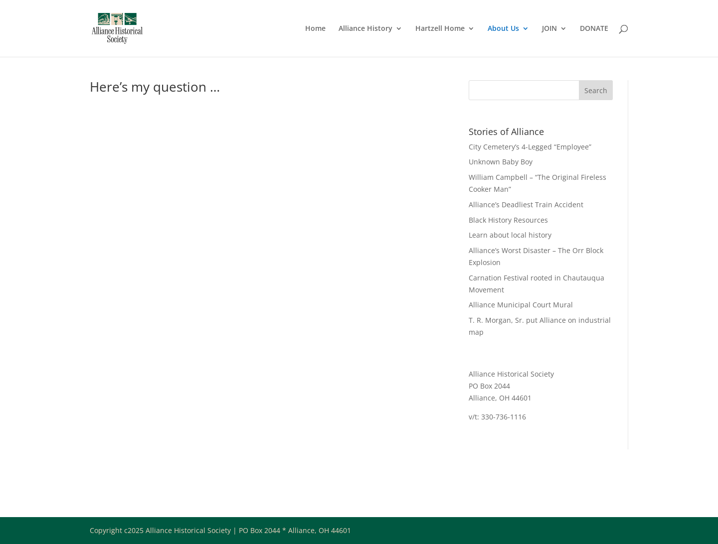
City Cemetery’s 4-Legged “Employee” (530, 146)
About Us (503, 29)
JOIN (549, 29)
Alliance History (365, 29)
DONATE (594, 29)
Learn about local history (510, 235)
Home (315, 29)
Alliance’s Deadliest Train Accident (526, 204)
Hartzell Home (440, 29)
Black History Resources (508, 220)
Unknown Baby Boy (501, 161)
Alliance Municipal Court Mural (521, 304)
